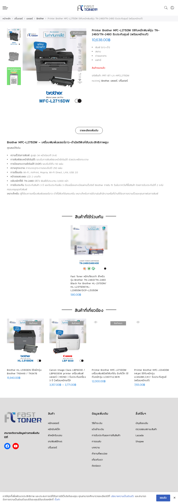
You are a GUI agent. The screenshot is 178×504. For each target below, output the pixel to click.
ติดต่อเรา (96, 466)
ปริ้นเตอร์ (18, 18)
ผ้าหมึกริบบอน (55, 435)
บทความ (96, 447)
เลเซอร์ (29, 18)
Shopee (140, 441)
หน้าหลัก (7, 18)
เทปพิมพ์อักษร (55, 441)
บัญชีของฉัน (142, 423)
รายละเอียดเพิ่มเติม (89, 130)
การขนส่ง (96, 441)
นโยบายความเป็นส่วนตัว (122, 496)
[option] (54, 69)
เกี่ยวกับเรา (97, 460)
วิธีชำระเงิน (97, 423)
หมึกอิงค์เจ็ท (54, 429)
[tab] (89, 130)
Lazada (140, 435)
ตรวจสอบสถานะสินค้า (146, 429)
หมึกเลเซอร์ (53, 423)
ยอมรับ (163, 498)
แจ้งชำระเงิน (98, 429)
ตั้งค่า (57, 500)
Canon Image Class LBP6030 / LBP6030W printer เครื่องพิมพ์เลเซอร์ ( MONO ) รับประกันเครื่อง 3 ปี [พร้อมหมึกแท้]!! (67, 375)
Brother (40, 18)
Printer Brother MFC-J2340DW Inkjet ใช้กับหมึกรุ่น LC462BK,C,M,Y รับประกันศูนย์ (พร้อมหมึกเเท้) (151, 375)
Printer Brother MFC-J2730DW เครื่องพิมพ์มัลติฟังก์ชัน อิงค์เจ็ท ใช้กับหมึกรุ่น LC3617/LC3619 (110, 373)
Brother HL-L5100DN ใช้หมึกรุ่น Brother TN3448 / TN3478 (24, 371)
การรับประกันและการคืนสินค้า (106, 435)
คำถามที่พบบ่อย (99, 453)
